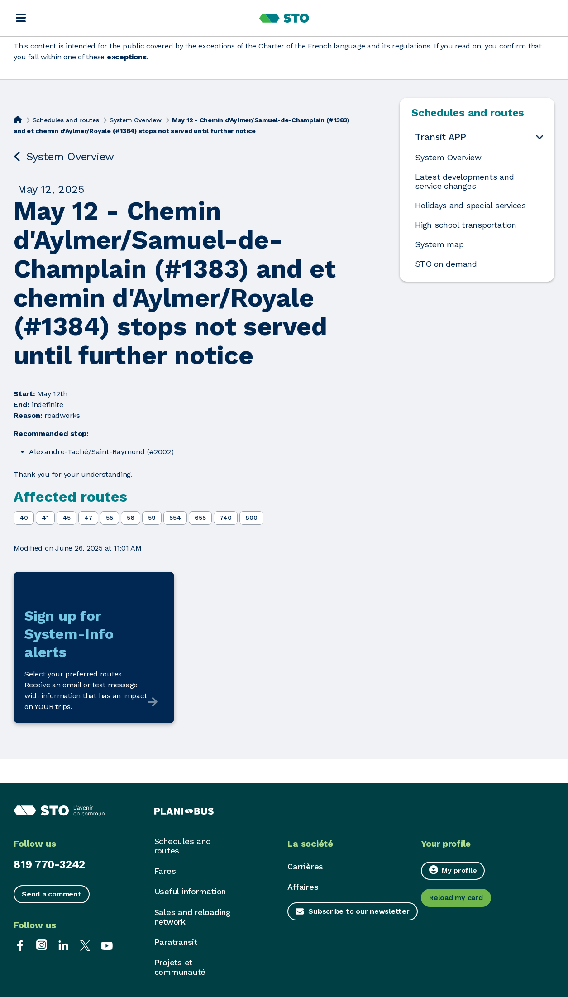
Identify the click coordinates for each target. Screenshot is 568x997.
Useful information (190, 891)
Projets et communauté (180, 967)
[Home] (18, 119)
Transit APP (440, 136)
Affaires (302, 887)
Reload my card (456, 897)
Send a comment (51, 894)
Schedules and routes (66, 120)
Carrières (305, 866)
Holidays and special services (470, 205)
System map (439, 244)
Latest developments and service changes (464, 182)
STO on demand (446, 263)
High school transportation (465, 225)
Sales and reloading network (192, 916)
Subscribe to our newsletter (358, 911)
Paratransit (175, 942)
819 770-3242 (49, 864)
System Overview (135, 120)
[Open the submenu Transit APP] (539, 136)
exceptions (127, 57)
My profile (453, 870)
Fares (165, 871)
